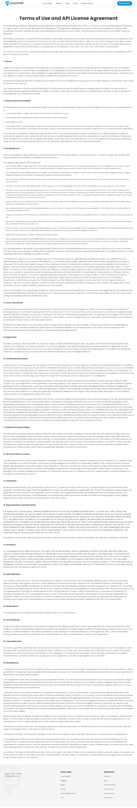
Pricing (77, 4)
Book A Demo (124, 4)
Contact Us (108, 799)
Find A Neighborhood (68, 794)
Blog (105, 782)
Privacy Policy (109, 794)
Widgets (61, 4)
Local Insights (49, 4)
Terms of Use (109, 790)
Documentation (110, 786)
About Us (107, 777)
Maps (69, 4)
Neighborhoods (89, 4)
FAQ (62, 799)
